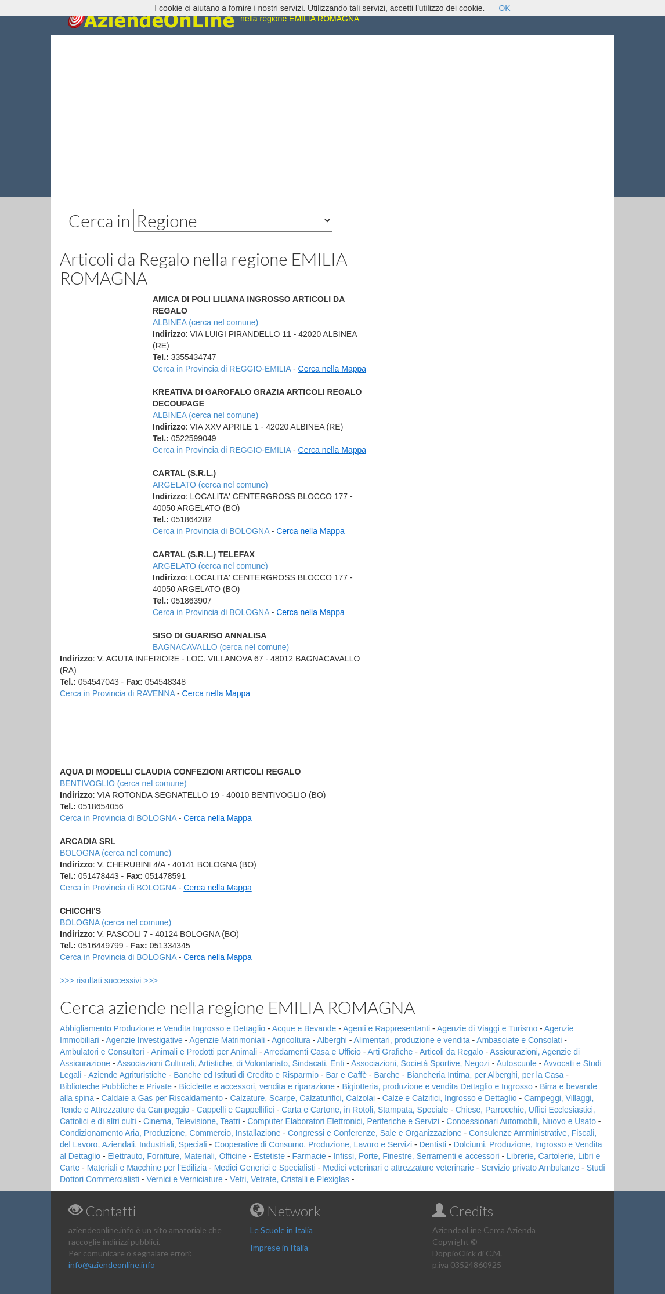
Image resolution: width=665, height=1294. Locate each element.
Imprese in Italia (279, 1247)
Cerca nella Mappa (332, 368)
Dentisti (432, 1144)
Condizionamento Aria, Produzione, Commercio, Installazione (170, 1132)
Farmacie (309, 1156)
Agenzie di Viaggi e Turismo (487, 1028)
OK (504, 8)
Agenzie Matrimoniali (227, 1040)
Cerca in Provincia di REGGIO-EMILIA (222, 368)
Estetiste (269, 1156)
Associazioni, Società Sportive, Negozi (420, 1063)
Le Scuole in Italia (281, 1230)
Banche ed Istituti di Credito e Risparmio (246, 1074)
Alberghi (332, 1040)
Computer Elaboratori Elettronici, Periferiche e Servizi (343, 1121)
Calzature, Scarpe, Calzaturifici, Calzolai (302, 1098)
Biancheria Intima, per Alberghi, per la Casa (485, 1074)
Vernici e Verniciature (184, 1179)
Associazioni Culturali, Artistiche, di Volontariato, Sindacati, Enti (230, 1063)
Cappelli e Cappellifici (235, 1109)
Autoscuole (517, 1063)
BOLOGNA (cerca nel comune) (115, 852)
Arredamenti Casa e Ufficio (312, 1051)
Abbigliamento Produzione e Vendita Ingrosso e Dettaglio (162, 1028)
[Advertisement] (332, 116)
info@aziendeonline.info (111, 1265)
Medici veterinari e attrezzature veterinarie (398, 1167)
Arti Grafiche (390, 1051)
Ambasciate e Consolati (519, 1040)
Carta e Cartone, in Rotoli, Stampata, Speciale (364, 1109)
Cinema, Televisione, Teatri (191, 1121)
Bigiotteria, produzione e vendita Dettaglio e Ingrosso (437, 1086)
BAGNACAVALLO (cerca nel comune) (221, 647)
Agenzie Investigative (144, 1040)
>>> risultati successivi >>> (128, 980)
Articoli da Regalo (451, 1051)
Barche (386, 1074)
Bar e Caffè (346, 1074)
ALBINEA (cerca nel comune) (205, 322)
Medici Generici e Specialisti (265, 1167)
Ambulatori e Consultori (102, 1051)
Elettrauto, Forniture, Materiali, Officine (177, 1156)
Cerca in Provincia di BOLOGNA (211, 531)
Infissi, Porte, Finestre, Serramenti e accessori (416, 1156)
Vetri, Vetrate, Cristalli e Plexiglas (289, 1179)
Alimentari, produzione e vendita (412, 1040)
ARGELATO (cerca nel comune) (210, 484)
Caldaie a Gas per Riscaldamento (162, 1098)
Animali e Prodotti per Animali (204, 1051)
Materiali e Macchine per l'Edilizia (147, 1167)
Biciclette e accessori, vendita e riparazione (256, 1086)
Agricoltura (291, 1040)
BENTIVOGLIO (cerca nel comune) (123, 783)
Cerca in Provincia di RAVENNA (117, 693)
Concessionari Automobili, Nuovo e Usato (521, 1121)
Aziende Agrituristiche (127, 1074)
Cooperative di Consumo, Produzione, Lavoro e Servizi (313, 1144)
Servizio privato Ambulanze (530, 1167)
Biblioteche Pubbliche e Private (116, 1086)
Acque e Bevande (304, 1028)
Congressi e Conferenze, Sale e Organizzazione (375, 1132)
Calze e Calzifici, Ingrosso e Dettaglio (449, 1098)
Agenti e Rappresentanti (386, 1028)
